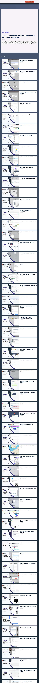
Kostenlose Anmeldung (29, 1)
